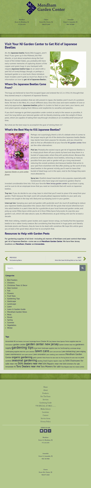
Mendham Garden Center (52, 241)
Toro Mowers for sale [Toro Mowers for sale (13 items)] (50, 366)
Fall (8, 290)
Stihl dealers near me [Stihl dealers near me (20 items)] (30, 363)
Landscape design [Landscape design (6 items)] (75, 348)
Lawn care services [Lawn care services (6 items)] (55, 351)
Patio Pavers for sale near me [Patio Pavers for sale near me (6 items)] (51, 357)
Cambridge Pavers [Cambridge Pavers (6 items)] (34, 341)
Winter (10, 328)
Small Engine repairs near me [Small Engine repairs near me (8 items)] (54, 361)
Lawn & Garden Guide (16, 309)
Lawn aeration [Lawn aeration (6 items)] (30, 351)
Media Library (46, 409)
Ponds (9, 317)
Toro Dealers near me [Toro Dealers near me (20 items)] (28, 366)
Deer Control (12, 288)
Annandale (70, 20)
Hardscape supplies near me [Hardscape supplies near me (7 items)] (51, 348)
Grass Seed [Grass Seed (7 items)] (37, 348)
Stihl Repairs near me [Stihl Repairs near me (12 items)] (52, 363)
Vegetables (11, 325)
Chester (46, 20)
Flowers (10, 293)
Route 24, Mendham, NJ (22, 22)
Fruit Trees (11, 296)
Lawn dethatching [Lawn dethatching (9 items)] (68, 351)
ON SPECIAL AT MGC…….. (45, 406)
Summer (10, 322)
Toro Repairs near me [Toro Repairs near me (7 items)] (68, 367)
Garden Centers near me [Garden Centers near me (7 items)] (67, 344)
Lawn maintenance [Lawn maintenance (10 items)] (13, 354)
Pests (9, 314)
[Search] (83, 268)
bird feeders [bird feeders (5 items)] (19, 341)
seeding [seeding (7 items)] (40, 361)
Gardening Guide (45, 403)
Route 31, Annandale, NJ (70, 22)
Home (45, 387)
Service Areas (45, 418)
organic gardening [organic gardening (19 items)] (22, 357)
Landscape (11, 304)
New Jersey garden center (56, 183)
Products (45, 393)
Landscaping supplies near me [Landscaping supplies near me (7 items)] (15, 351)
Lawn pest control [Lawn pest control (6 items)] (26, 354)
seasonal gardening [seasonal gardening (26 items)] (24, 360)
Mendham (22, 20)
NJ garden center (74, 142)
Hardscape (11, 301)
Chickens (11, 282)
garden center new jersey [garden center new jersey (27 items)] (42, 344)
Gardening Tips (13, 298)
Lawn (9, 306)
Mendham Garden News (17, 312)
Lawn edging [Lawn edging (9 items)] (81, 351)
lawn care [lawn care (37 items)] (42, 351)
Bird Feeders (12, 280)
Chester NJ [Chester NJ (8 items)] (44, 341)
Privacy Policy (46, 421)
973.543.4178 (21, 24)
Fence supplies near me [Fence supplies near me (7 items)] (73, 341)
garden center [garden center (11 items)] (19, 344)
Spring (10, 320)
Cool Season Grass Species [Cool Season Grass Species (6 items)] (57, 341)
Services (45, 399)
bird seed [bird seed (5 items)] (26, 341)
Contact (45, 415)
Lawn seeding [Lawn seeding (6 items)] (50, 354)
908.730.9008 (70, 24)
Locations (45, 412)
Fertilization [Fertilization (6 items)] (9, 345)
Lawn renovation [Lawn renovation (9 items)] (39, 354)
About (45, 390)
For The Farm (45, 396)
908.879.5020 (46, 24)
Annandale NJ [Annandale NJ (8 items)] (10, 341)
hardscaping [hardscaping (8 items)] (65, 348)
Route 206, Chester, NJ (46, 22)
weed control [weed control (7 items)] (79, 367)
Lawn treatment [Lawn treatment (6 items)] (60, 354)
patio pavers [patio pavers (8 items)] (37, 357)
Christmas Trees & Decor (17, 285)
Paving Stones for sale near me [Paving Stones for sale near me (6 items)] (70, 357)
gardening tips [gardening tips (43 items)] (22, 347)
